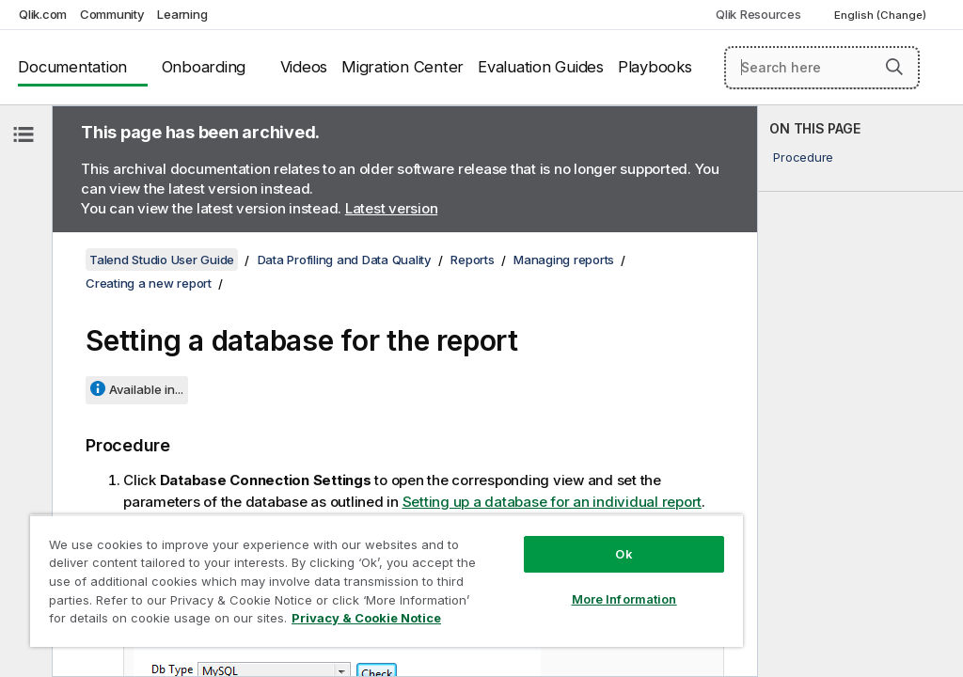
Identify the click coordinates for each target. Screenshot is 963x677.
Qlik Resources (758, 14)
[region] (386, 580)
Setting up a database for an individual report (553, 502)
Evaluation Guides (541, 66)
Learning (182, 14)
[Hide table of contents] (23, 134)
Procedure (803, 157)
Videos (304, 66)
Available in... (146, 389)
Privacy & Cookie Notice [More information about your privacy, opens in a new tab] (366, 617)
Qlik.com (43, 14)
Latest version (391, 208)
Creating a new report (149, 283)
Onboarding (204, 66)
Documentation (72, 66)
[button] (894, 66)
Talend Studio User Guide (161, 259)
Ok (623, 553)
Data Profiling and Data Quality (345, 259)
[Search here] (822, 67)
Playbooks (655, 66)
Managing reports (563, 259)
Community (112, 14)
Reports (472, 259)
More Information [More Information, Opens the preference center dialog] (624, 598)
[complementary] (860, 391)
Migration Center (402, 66)
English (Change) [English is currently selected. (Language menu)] (881, 15)
